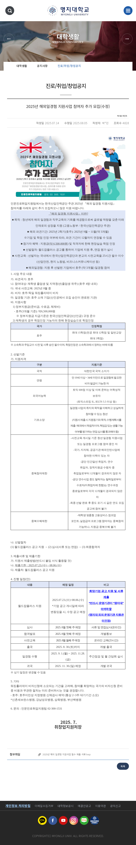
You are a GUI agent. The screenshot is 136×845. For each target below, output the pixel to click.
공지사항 (42, 66)
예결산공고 (84, 806)
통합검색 (9, 10)
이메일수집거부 (44, 806)
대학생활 (22, 66)
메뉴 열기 (128, 10)
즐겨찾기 (123, 69)
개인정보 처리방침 (17, 805)
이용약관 (100, 806)
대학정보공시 (65, 806)
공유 (112, 69)
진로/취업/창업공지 (69, 66)
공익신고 (115, 806)
